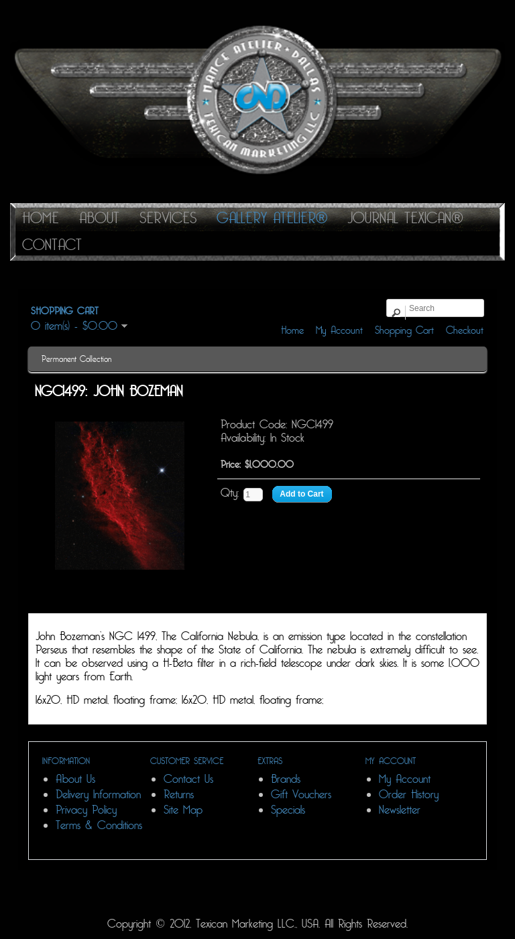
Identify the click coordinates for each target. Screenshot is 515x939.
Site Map (183, 810)
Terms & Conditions (99, 825)
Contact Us (188, 779)
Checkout (464, 330)
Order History (409, 794)
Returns (179, 794)
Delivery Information (98, 794)
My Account (339, 330)
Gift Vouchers (301, 794)
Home (292, 330)
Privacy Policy (86, 810)
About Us (75, 779)
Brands (285, 779)
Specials (288, 810)
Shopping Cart (404, 330)
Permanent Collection (76, 359)
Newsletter (399, 810)
